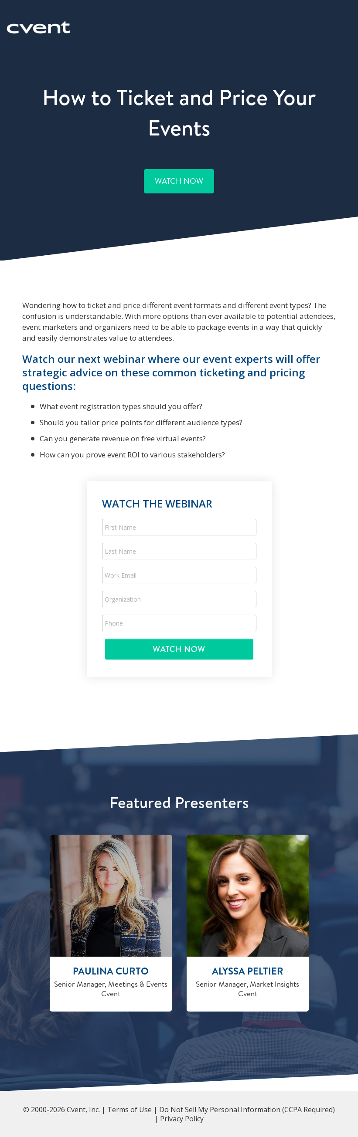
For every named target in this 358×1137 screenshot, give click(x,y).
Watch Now (179, 181)
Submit (179, 648)
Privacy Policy (182, 1118)
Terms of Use (129, 1109)
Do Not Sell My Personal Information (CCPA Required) (247, 1109)
